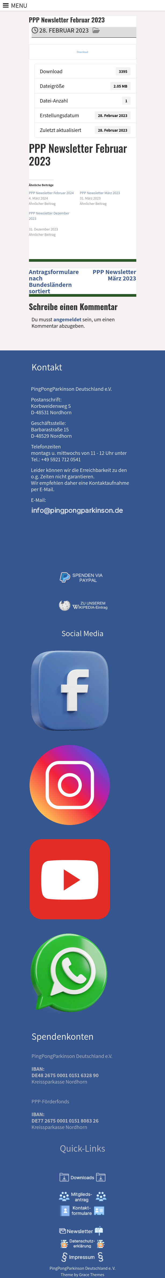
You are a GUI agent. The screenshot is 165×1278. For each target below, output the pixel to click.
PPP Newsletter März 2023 (114, 274)
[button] (19, 5)
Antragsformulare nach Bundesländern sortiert (54, 281)
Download (82, 52)
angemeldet (67, 319)
